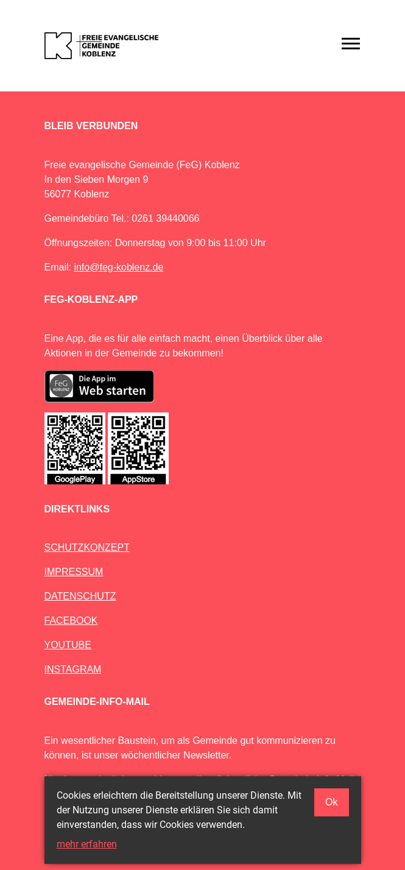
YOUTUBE (67, 645)
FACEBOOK (71, 620)
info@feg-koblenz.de (118, 267)
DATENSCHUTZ (80, 596)
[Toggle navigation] (350, 43)
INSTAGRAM (73, 669)
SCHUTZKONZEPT (87, 547)
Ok (331, 802)
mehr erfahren (87, 844)
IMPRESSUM (74, 572)
